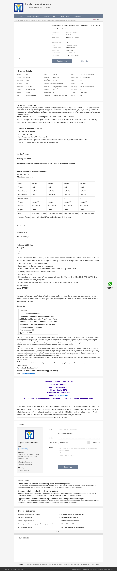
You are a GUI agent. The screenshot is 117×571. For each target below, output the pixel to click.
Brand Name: (55, 32)
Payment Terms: (56, 52)
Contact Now (62, 61)
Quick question (53, 442)
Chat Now (85, 61)
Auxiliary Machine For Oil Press (90, 564)
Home (21, 16)
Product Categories (34, 16)
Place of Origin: (56, 37)
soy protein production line (71, 564)
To (49, 433)
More (57, 531)
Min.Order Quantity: (57, 42)
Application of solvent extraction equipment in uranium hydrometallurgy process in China (52, 499)
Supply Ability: (55, 55)
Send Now (68, 467)
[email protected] (28, 373)
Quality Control (65, 16)
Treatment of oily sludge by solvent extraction (38, 491)
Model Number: (56, 35)
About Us (6, 569)
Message (51, 447)
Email (50, 429)
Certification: (55, 40)
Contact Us (77, 16)
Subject (50, 438)
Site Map (20, 569)
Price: (53, 45)
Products (20, 20)
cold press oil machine (29, 20)
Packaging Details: (56, 47)
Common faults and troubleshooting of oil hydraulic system (44, 484)
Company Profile (50, 16)
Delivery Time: (55, 50)
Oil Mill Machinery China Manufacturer (36, 564)
